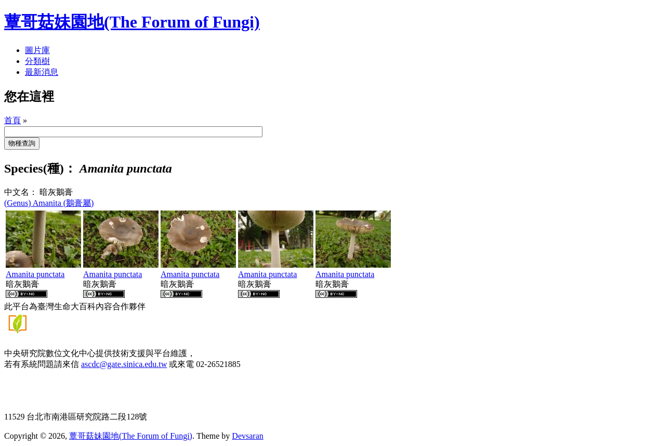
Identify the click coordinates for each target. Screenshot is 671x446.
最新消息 (41, 72)
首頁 (12, 120)
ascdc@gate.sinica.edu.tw (124, 364)
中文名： (20, 192)
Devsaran (247, 435)
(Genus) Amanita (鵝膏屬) (49, 203)
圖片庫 (37, 50)
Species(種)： (40, 168)
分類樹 (37, 61)
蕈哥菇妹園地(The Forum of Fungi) (130, 435)
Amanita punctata (35, 274)
